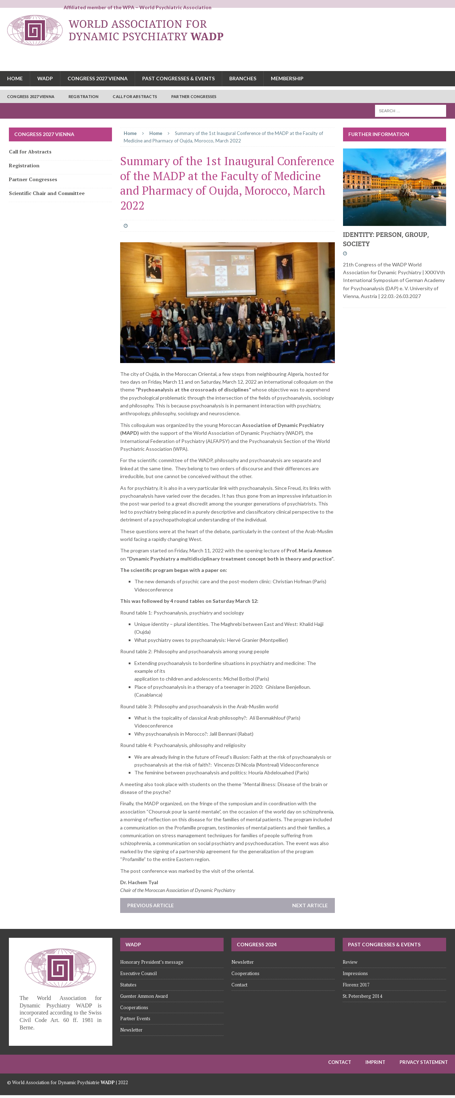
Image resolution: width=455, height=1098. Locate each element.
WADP (45, 78)
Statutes (128, 984)
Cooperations (134, 1007)
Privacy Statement (424, 1062)
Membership (287, 78)
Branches (242, 78)
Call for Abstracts (135, 96)
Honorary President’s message (151, 962)
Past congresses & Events (178, 78)
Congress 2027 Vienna (98, 78)
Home (15, 78)
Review (350, 962)
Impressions (355, 973)
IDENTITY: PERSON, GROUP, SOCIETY (386, 238)
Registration (83, 96)
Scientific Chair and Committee (47, 193)
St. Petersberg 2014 (362, 996)
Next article (310, 905)
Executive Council (138, 973)
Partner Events (135, 1018)
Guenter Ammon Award (144, 996)
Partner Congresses (194, 96)
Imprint (375, 1062)
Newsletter (131, 1030)
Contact (239, 984)
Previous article (150, 905)
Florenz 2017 (356, 984)
